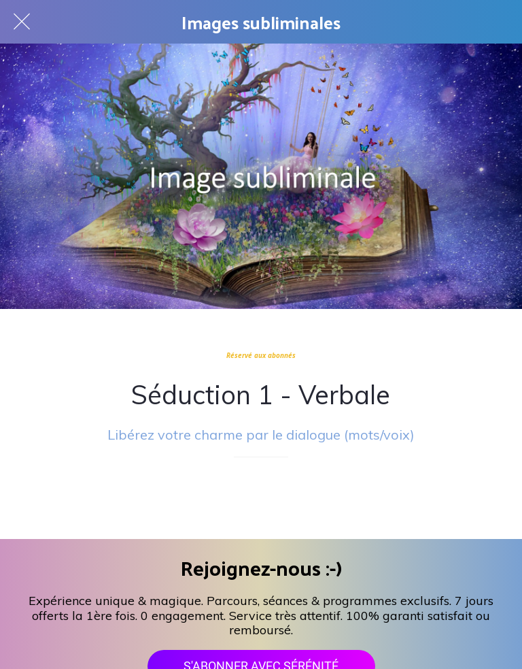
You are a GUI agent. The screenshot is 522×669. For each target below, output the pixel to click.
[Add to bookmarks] (261, 498)
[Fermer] (22, 22)
